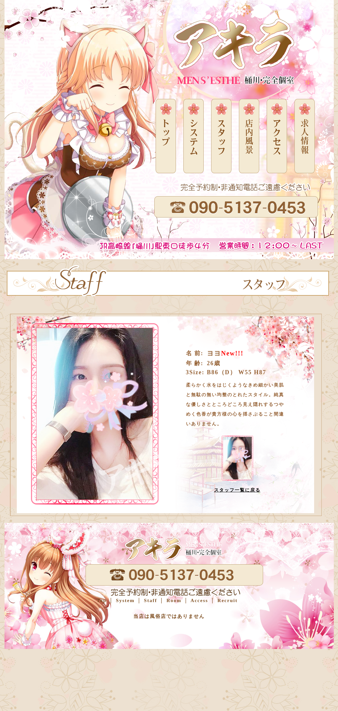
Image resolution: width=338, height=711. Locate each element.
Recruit (227, 600)
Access (198, 600)
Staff (149, 600)
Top (102, 600)
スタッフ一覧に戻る (237, 490)
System (124, 600)
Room (173, 600)
